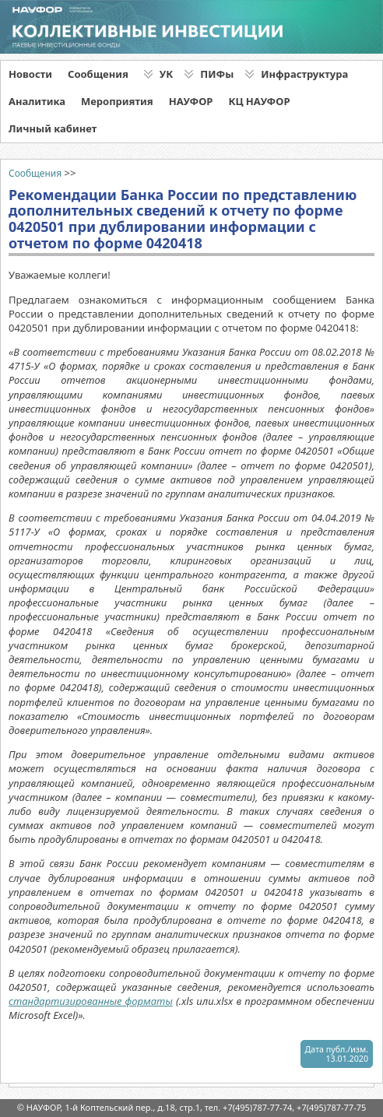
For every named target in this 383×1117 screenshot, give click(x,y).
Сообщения (98, 74)
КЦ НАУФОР (259, 101)
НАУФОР (191, 101)
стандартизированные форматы (91, 1001)
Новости (30, 74)
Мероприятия (117, 101)
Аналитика (37, 101)
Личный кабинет (53, 128)
